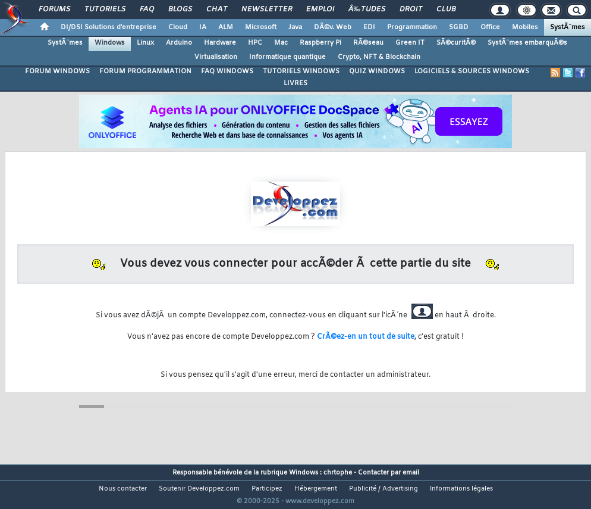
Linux (145, 43)
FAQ (147, 9)
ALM (225, 27)
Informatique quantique (287, 57)
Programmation (412, 27)
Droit (410, 9)
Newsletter (266, 9)
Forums (54, 9)
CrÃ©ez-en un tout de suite (365, 337)
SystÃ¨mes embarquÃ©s (527, 43)
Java (295, 27)
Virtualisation (215, 57)
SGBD (459, 27)
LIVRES (295, 83)
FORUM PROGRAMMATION (145, 71)
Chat (216, 9)
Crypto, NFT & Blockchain (379, 57)
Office (490, 27)
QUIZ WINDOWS (377, 71)
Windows (110, 43)
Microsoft (260, 27)
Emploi (320, 9)
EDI (369, 27)
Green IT (410, 43)
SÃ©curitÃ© (456, 43)
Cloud (177, 27)
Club (446, 9)
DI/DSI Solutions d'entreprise (108, 27)
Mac (281, 43)
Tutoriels (105, 9)
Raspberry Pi (320, 43)
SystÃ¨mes (567, 27)
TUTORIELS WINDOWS (301, 71)
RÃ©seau (368, 43)
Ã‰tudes (366, 9)
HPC (255, 43)
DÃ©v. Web (332, 27)
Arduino (179, 43)
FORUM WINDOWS (57, 71)
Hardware (220, 43)
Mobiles (525, 27)
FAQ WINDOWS (227, 71)
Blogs (180, 9)
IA (202, 27)
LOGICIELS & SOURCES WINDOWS (471, 71)
